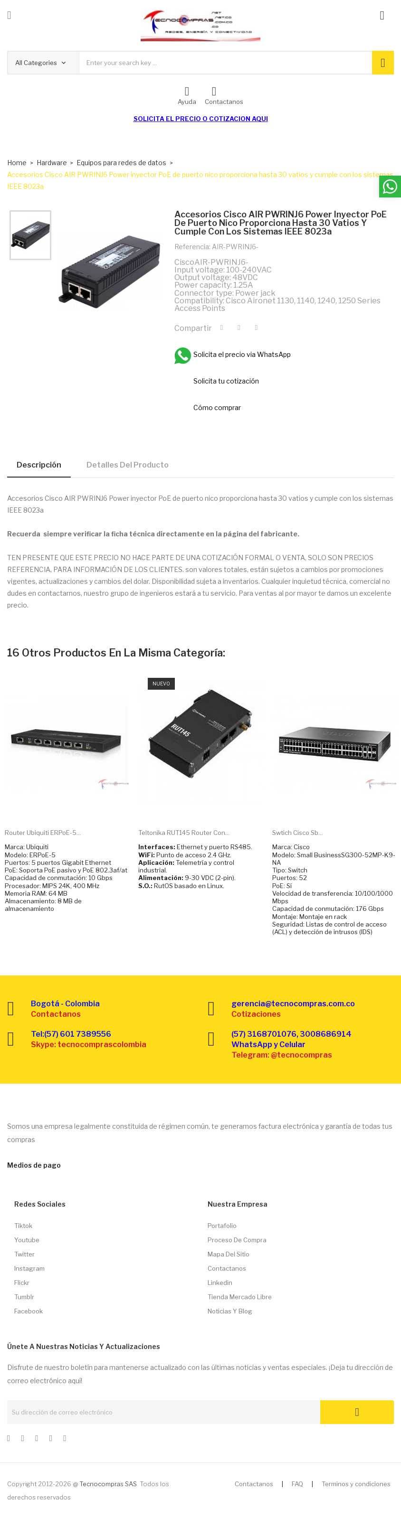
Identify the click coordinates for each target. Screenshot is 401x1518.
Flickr (21, 1282)
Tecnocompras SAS (108, 1484)
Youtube (26, 1240)
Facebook (28, 1311)
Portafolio (222, 1225)
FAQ (297, 1484)
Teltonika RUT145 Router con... (183, 832)
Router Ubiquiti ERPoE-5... (43, 832)
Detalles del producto (127, 464)
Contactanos (227, 1268)
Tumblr (24, 1297)
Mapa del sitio (228, 1254)
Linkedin (220, 1282)
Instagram (29, 1268)
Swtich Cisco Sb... (297, 832)
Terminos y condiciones (356, 1484)
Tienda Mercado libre (240, 1297)
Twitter (24, 1254)
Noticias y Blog (230, 1311)
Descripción (39, 464)
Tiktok (23, 1225)
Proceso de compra (237, 1240)
